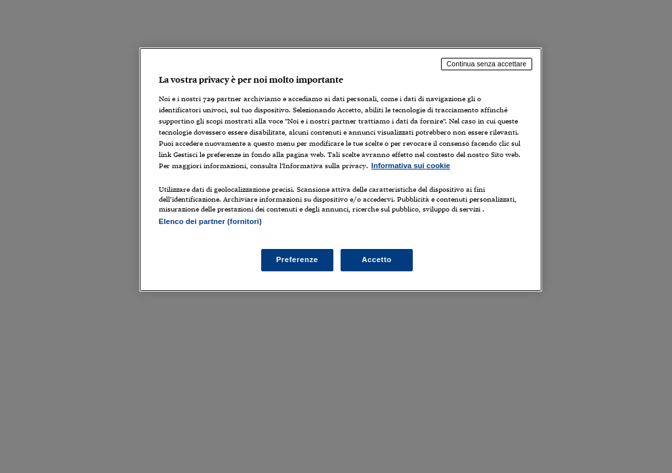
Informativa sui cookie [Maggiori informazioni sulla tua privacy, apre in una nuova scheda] (410, 165)
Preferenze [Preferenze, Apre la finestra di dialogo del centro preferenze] (297, 259)
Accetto (377, 259)
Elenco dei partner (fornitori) (210, 221)
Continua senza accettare (487, 64)
